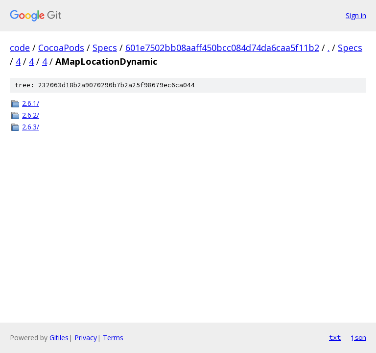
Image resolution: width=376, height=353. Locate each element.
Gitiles (59, 337)
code (20, 47)
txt (335, 337)
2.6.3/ (30, 126)
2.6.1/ (30, 103)
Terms (113, 337)
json (358, 337)
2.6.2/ (30, 115)
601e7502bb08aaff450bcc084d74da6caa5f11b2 (222, 47)
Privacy (85, 337)
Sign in (356, 15)
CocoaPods (61, 47)
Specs (105, 47)
